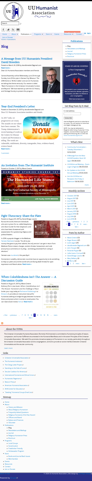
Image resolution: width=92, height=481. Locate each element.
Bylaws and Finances (15, 420)
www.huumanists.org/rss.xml (73, 135)
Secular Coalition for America (16, 372)
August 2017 (71, 198)
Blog (68, 46)
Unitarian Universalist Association (17, 358)
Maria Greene (72, 238)
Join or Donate (7, 37)
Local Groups (13, 443)
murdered (15, 255)
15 (48, 315)
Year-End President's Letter (18, 106)
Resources (67, 34)
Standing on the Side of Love (16, 368)
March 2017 (71, 209)
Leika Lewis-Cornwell (75, 253)
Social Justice (13, 446)
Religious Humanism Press (76, 54)
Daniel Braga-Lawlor (74, 256)
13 (41, 315)
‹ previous (13, 315)
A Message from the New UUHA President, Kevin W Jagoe (76, 158)
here (20, 302)
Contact (79, 34)
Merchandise (13, 459)
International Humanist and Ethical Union (20, 375)
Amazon (5, 294)
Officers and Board (15, 418)
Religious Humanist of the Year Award (21, 415)
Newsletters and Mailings (76, 49)
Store (48, 34)
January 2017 (71, 211)
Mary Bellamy (72, 258)
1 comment (5, 153)
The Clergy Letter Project (14, 365)
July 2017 (70, 201)
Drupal (14, 478)
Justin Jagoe (71, 243)
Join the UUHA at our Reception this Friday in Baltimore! (75, 178)
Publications (11, 39)
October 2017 (72, 196)
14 (44, 315)
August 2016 (71, 214)
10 (31, 315)
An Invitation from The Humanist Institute (27, 165)
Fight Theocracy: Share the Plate (21, 216)
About (14, 34)
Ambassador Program (16, 451)
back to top (5, 474)
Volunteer (11, 423)
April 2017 (70, 206)
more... (87, 185)
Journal (69, 51)
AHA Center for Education (15, 389)
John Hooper (72, 248)
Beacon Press (10, 382)
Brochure (70, 56)
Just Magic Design (85, 474)
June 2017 (70, 204)
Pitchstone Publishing (28, 291)
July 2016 (70, 217)
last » (30, 318)
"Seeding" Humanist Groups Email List (19, 392)
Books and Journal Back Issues (19, 456)
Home (3, 39)
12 (37, 315)
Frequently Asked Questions (18, 412)
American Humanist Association (17, 385)
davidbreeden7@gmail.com (77, 245)
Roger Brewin (72, 240)
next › (56, 315)
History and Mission (15, 407)
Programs (37, 34)
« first (5, 315)
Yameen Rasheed (8, 241)
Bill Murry (70, 261)
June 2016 (70, 219)
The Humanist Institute (13, 361)
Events (57, 34)
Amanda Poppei (73, 251)
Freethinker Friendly (15, 449)
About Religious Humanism (18, 410)
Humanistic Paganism (13, 379)
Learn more (8, 348)
